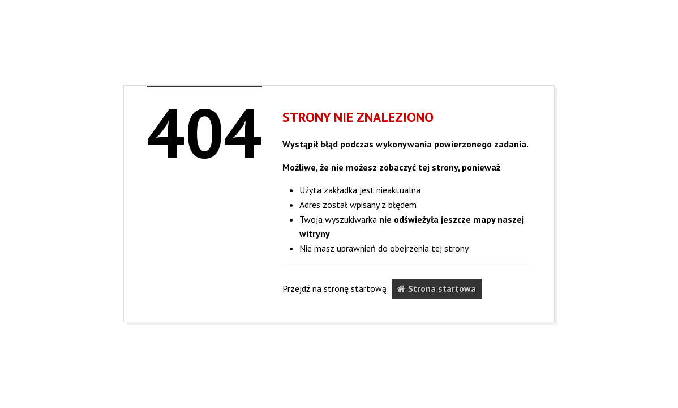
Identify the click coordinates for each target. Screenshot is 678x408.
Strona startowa (436, 288)
